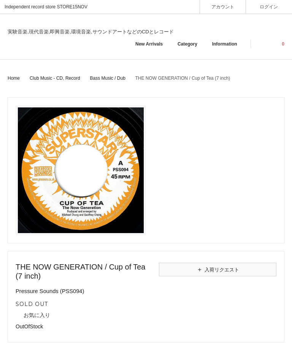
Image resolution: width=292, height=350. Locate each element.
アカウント (223, 6)
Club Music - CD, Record (55, 78)
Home (14, 78)
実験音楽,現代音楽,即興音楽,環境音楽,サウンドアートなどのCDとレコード (91, 32)
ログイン (269, 6)
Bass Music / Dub (107, 78)
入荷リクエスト (218, 269)
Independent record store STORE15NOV (46, 6)
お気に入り (33, 315)
